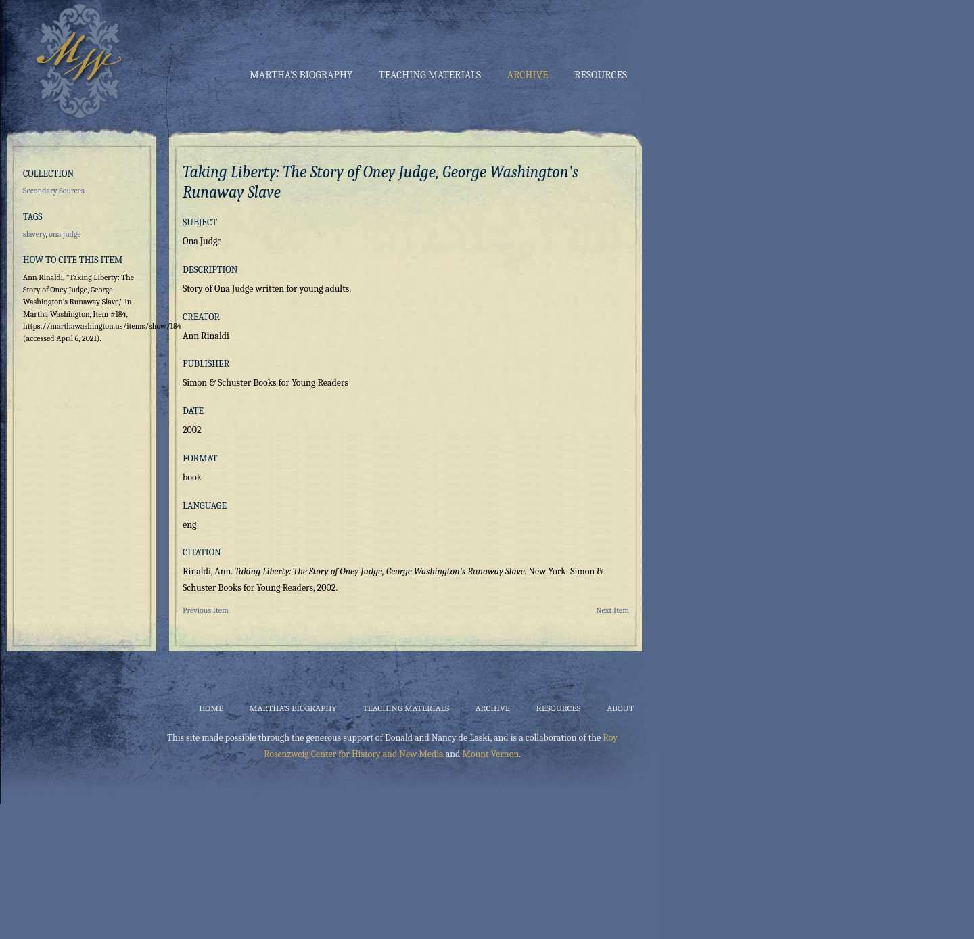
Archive (528, 75)
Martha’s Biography (301, 75)
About (620, 708)
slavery (34, 234)
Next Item (612, 610)
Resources (600, 75)
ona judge (64, 234)
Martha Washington (76, 60)
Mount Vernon (490, 754)
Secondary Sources (54, 191)
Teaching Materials (430, 75)
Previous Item (206, 610)
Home (211, 708)
